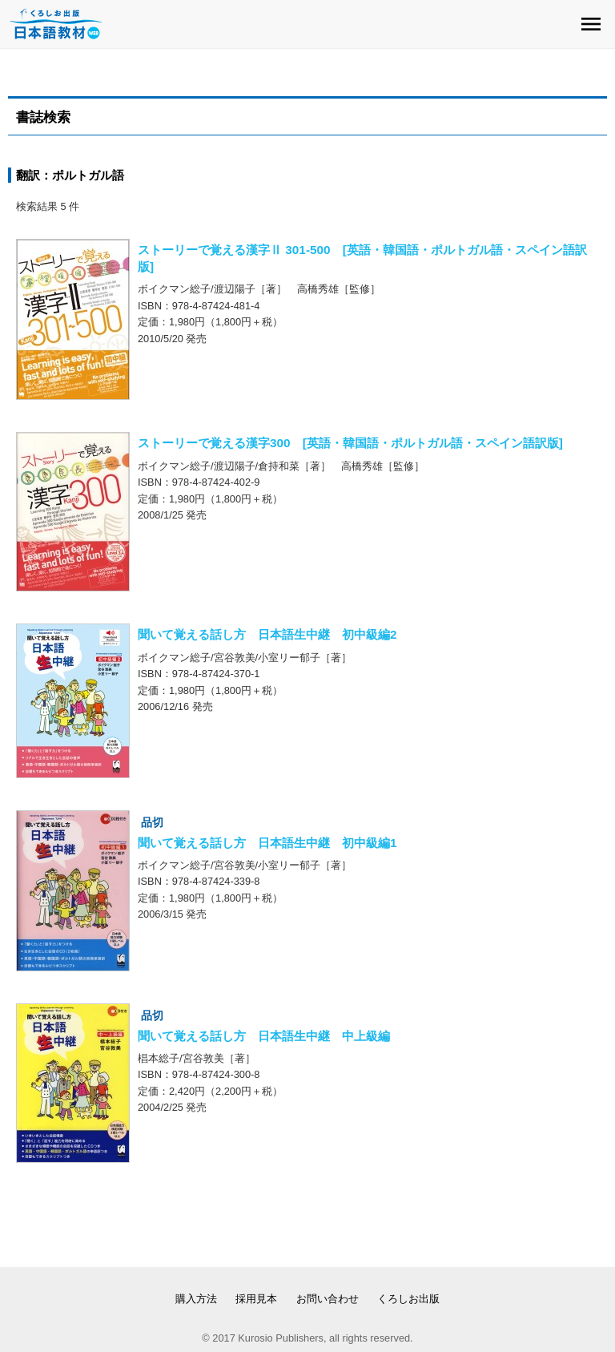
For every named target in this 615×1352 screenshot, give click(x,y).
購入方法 (196, 1299)
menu (591, 24)
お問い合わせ (327, 1299)
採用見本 (256, 1299)
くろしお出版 (408, 1299)
